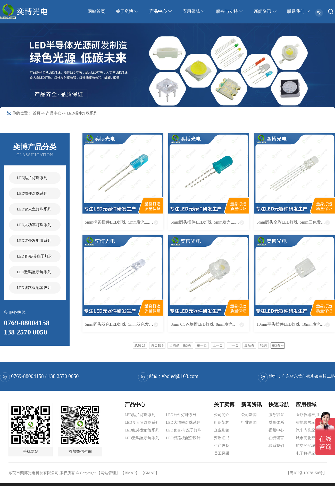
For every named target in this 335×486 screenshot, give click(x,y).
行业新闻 (249, 422)
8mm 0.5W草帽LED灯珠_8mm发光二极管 (208, 324)
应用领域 (194, 11)
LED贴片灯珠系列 (32, 178)
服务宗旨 (276, 415)
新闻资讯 (265, 11)
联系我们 (298, 11)
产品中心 (161, 11)
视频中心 (276, 430)
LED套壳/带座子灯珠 (34, 256)
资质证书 (221, 438)
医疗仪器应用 (307, 415)
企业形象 (221, 430)
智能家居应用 (307, 422)
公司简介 (221, 415)
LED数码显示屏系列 (34, 272)
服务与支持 (230, 11)
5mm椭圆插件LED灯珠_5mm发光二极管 (121, 222)
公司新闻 (249, 415)
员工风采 (221, 453)
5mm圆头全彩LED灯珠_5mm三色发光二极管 (296, 222)
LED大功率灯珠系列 (34, 225)
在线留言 (276, 438)
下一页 (234, 345)
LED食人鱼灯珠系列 (34, 209)
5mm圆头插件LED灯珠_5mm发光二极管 (207, 222)
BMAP (130, 473)
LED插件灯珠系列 (32, 193)
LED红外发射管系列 (34, 240)
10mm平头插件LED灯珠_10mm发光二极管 (295, 324)
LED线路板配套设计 (34, 288)
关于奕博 (128, 11)
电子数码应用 (307, 453)
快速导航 (279, 404)
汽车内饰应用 (307, 430)
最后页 (249, 345)
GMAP (149, 473)
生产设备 (221, 446)
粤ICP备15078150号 (306, 473)
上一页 (218, 345)
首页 (37, 113)
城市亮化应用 (307, 438)
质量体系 (276, 422)
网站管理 (108, 473)
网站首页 (97, 11)
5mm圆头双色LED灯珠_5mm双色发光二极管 (124, 324)
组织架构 (221, 422)
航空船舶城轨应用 (311, 446)
